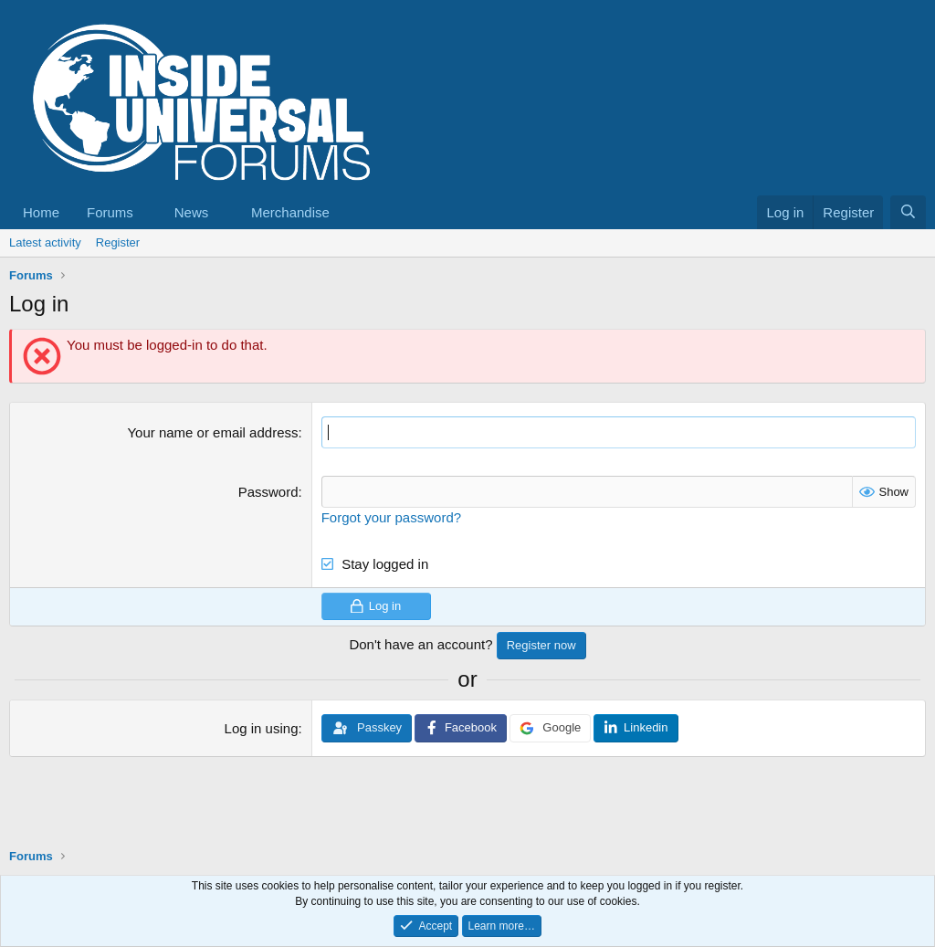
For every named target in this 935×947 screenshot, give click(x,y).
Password (268, 492)
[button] (148, 212)
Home (41, 212)
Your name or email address (212, 432)
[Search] (908, 212)
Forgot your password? (391, 517)
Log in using (262, 728)
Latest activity (45, 242)
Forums (110, 212)
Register (118, 242)
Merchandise (290, 212)
